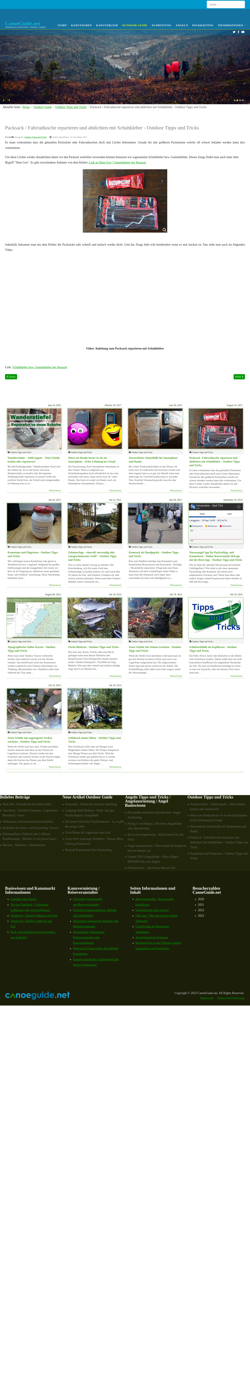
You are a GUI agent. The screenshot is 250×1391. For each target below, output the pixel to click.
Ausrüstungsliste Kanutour (151, 937)
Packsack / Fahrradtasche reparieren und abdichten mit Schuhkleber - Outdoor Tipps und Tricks (214, 461)
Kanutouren (81, 25)
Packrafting (203, 25)
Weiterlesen (55, 490)
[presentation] (4, 100)
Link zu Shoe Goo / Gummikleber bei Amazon (117, 162)
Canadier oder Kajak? (23, 899)
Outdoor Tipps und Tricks (35, 137)
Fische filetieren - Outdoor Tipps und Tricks (93, 647)
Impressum (207, 998)
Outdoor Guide (134, 25)
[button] (234, 100)
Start (62, 25)
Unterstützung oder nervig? (152, 910)
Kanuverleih (107, 25)
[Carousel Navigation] (125, 100)
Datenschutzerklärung (230, 998)
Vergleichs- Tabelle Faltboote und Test (33, 915)
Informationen (231, 25)
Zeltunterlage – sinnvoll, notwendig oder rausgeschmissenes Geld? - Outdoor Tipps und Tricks (92, 556)
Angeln (182, 25)
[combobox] (226, 4)
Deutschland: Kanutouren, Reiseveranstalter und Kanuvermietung (89, 937)
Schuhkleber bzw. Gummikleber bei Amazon (39, 367)
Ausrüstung (161, 25)
